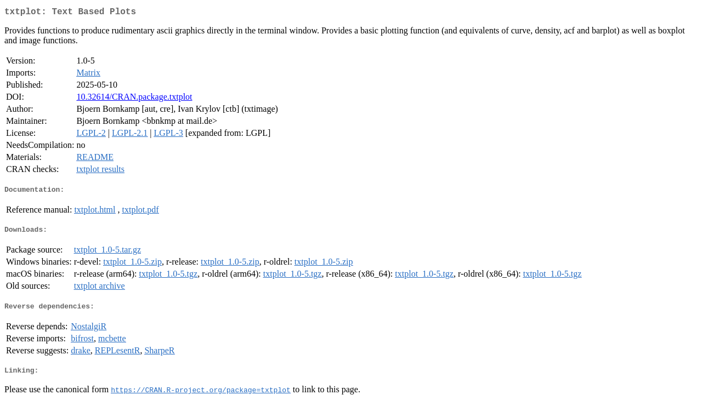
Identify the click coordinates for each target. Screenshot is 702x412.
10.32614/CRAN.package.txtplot (134, 99)
